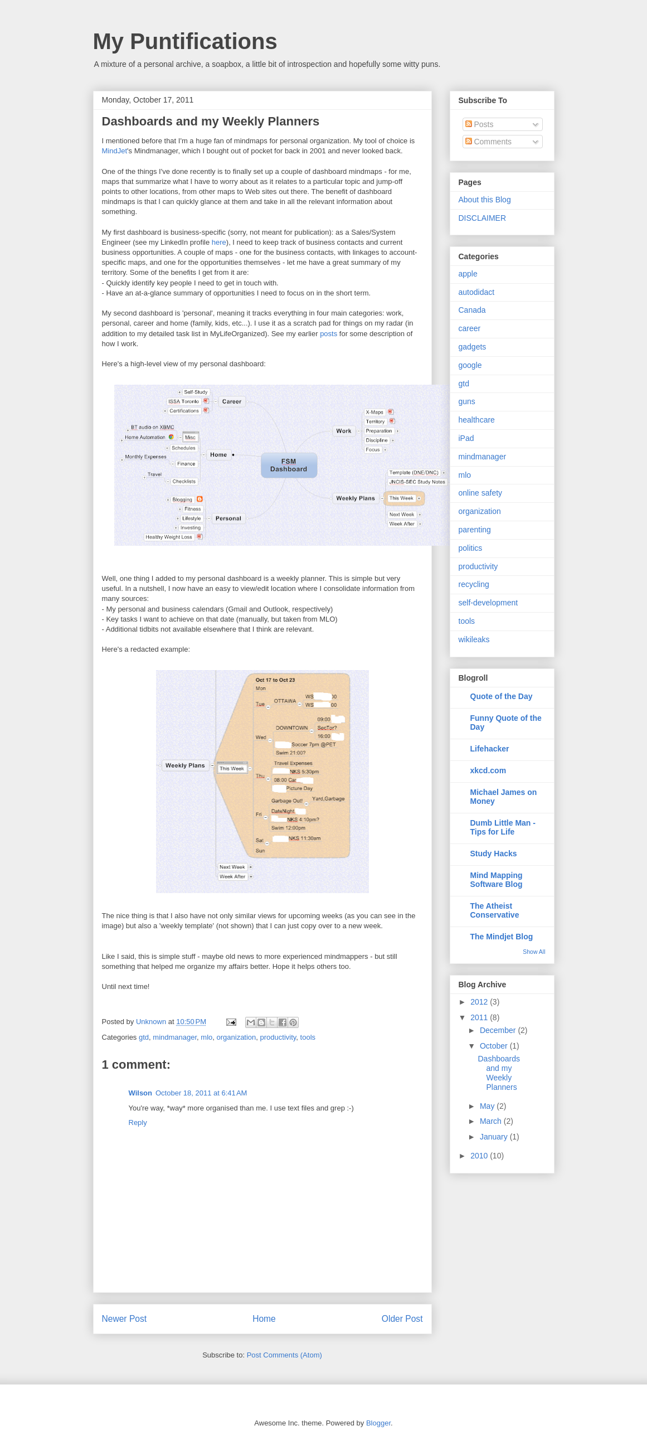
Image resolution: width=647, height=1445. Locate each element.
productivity (278, 1037)
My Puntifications (185, 41)
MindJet (115, 151)
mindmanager (175, 1037)
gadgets (473, 346)
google (470, 365)
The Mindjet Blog (501, 936)
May (488, 1106)
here (219, 242)
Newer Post (124, 1318)
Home (264, 1318)
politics (471, 548)
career (470, 328)
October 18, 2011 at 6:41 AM (201, 1093)
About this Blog (485, 199)
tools (307, 1037)
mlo (206, 1037)
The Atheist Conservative (494, 910)
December (499, 1030)
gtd (144, 1037)
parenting (475, 529)
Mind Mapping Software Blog (496, 880)
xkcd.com (488, 770)
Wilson (141, 1093)
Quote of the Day (501, 696)
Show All (534, 951)
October (495, 1045)
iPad (466, 438)
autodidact (477, 292)
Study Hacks (493, 853)
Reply (138, 1122)
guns (467, 401)
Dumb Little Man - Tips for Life (503, 827)
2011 (480, 1017)
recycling (474, 584)
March (492, 1121)
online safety (481, 492)
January (495, 1136)
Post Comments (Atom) (284, 1355)
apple (468, 273)
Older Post (402, 1318)
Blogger (378, 1423)
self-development (488, 602)
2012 (480, 1001)
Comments (488, 141)
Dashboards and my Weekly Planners (499, 1072)
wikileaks (474, 639)
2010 (480, 1155)
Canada (472, 310)
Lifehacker (489, 748)
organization (236, 1037)
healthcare (477, 419)
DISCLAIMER (483, 218)
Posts (479, 124)
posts (328, 333)
